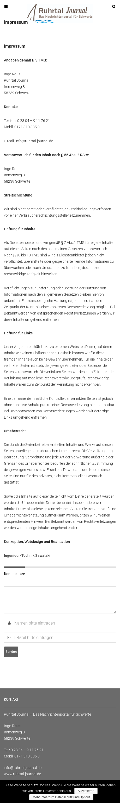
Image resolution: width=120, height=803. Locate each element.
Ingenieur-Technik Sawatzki (27, 555)
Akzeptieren (86, 791)
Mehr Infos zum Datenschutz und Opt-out (61, 797)
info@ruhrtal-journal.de (22, 768)
